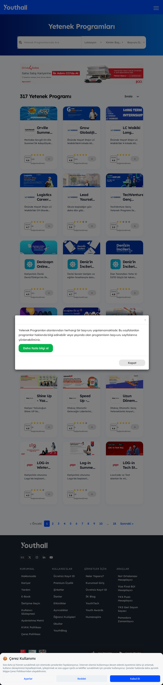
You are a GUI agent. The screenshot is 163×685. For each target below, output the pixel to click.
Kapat (132, 363)
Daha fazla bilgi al (35, 348)
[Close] (145, 319)
